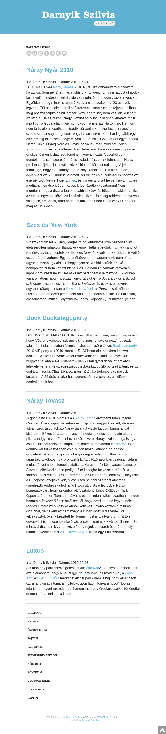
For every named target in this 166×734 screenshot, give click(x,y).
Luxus (35, 550)
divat (72, 180)
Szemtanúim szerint (42, 655)
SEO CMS (102, 717)
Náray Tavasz (45, 400)
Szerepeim (35, 647)
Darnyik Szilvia (74, 717)
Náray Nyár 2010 (49, 69)
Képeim (33, 698)
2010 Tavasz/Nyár (74, 532)
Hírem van (35, 613)
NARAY (121, 444)
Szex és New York (51, 225)
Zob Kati (92, 568)
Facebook (46, 53)
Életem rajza (37, 630)
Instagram (58, 53)
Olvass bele (36, 689)
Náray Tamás (63, 87)
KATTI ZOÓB (49, 578)
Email (64, 53)
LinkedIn (40, 53)
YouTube (34, 53)
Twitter (52, 53)
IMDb (29, 53)
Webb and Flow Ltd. (89, 720)
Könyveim (35, 672)
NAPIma (33, 621)
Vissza (162, 730)
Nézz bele (35, 664)
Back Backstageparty (57, 318)
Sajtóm (33, 638)
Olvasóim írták (39, 680)
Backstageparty (125, 345)
